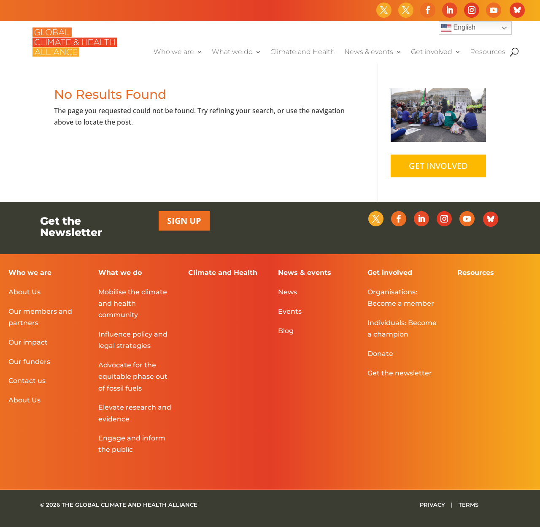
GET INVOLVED (438, 165)
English (458, 28)
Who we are (174, 52)
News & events (368, 52)
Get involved (431, 52)
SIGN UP (184, 220)
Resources (487, 52)
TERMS (468, 504)
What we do (232, 52)
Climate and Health (302, 52)
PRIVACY (433, 504)
